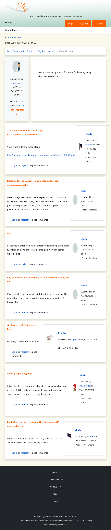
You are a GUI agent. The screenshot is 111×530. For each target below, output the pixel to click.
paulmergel (85, 385)
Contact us (55, 472)
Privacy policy (55, 486)
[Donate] (20, 105)
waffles (89, 144)
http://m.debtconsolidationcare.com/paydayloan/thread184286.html (41, 154)
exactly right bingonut (19, 373)
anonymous (16, 82)
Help (55, 494)
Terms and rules (55, 479)
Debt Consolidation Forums (20, 51)
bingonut (74, 339)
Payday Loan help (46, 51)
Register (83, 23)
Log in (71, 23)
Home (55, 501)
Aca (9, 233)
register (25, 165)
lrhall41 (89, 134)
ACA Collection (13, 37)
